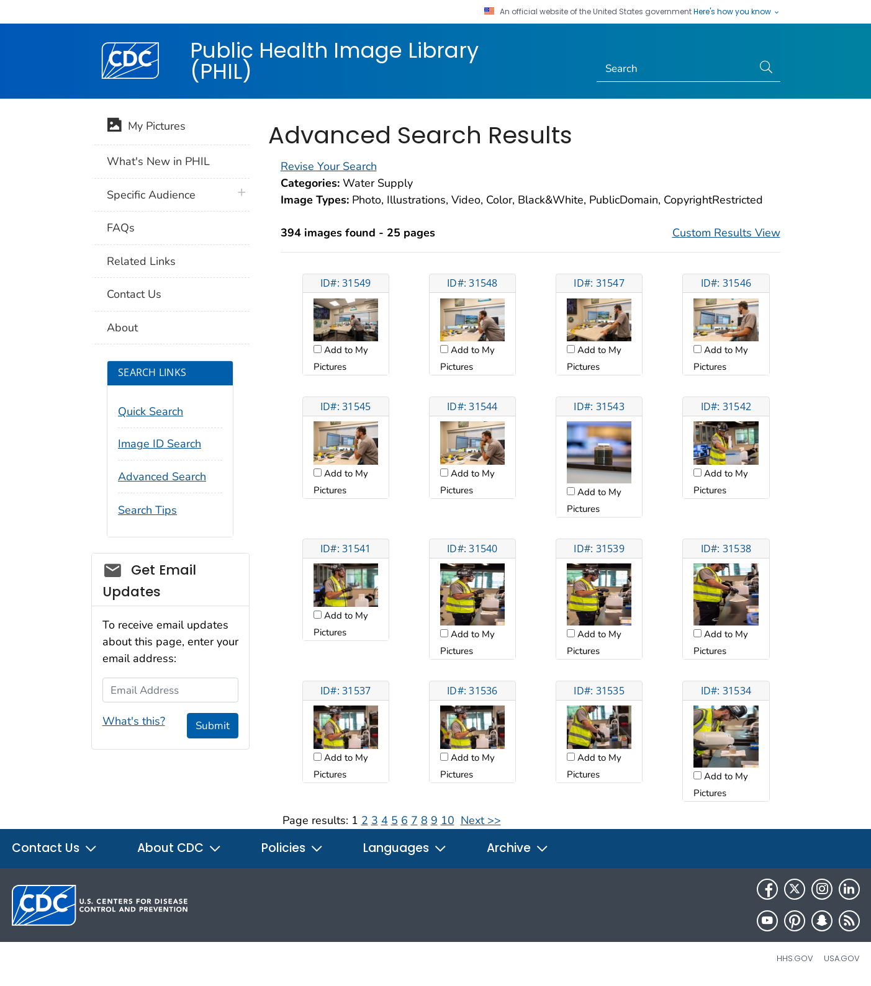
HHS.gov (795, 958)
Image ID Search (159, 443)
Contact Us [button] (54, 848)
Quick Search (150, 411)
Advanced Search (162, 476)
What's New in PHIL (158, 161)
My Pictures (146, 127)
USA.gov (842, 958)
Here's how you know (736, 11)
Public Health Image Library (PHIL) (334, 61)
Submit (213, 726)
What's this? (133, 721)
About (122, 327)
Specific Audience (151, 194)
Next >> (481, 820)
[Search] (674, 69)
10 (447, 820)
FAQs (121, 227)
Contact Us (134, 294)
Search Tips (147, 510)
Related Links (141, 261)
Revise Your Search (329, 166)
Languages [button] (405, 848)
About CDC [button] (179, 848)
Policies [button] (292, 848)
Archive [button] (518, 848)
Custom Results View (726, 232)
